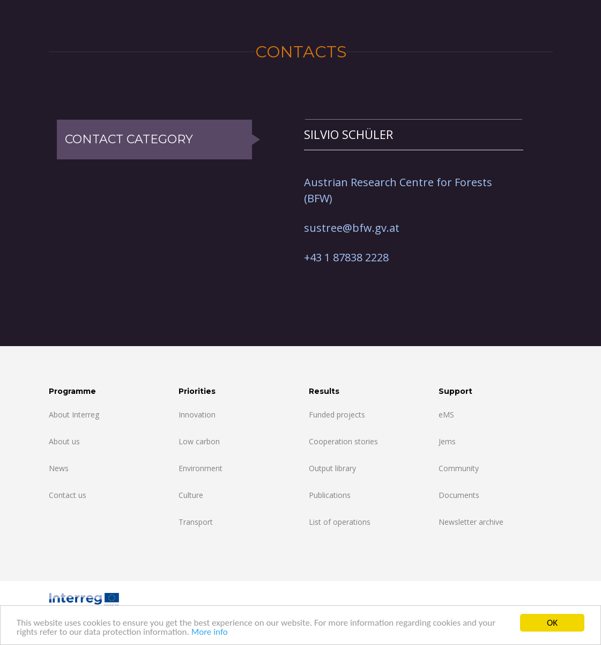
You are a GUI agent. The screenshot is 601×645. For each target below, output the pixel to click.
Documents (459, 495)
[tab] (413, 134)
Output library (332, 468)
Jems (447, 441)
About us (64, 441)
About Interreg (74, 414)
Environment (200, 468)
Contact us (67, 495)
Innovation (197, 414)
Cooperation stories (343, 441)
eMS (446, 414)
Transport (196, 522)
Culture (191, 495)
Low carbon (199, 441)
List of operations (339, 522)
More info (209, 632)
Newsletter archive (471, 522)
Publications (330, 495)
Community (459, 468)
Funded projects (337, 414)
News (59, 468)
